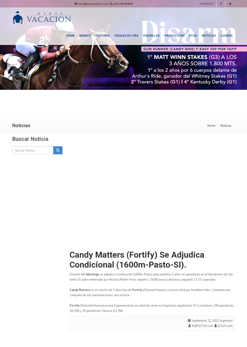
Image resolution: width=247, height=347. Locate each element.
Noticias (209, 35)
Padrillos (151, 35)
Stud (193, 35)
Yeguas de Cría (126, 35)
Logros (227, 35)
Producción (174, 35)
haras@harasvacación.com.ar (92, 3)
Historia (103, 35)
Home (70, 35)
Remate (85, 35)
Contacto (206, 3)
